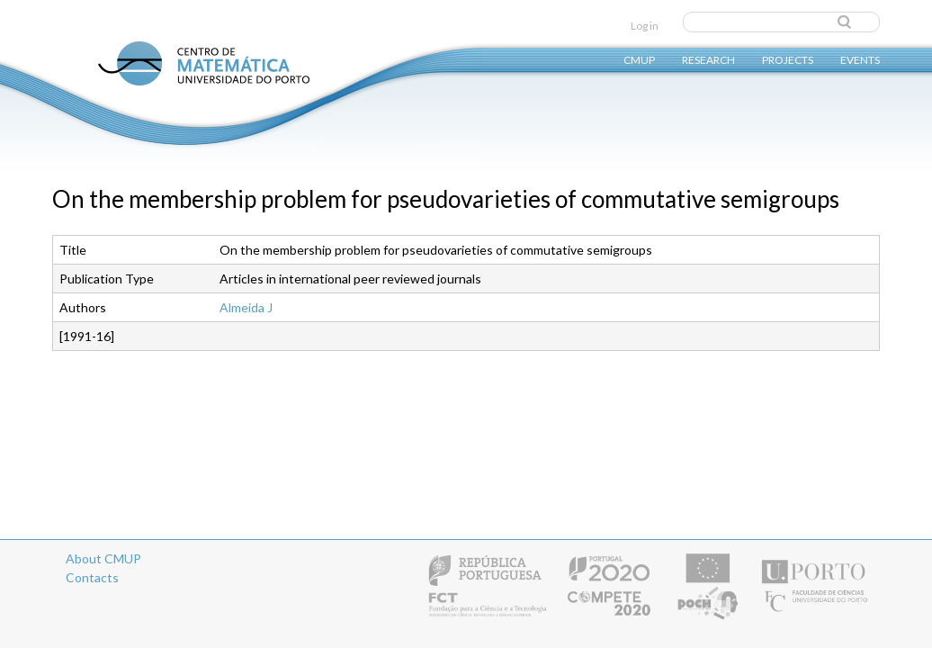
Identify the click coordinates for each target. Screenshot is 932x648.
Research (708, 59)
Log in (645, 25)
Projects (787, 59)
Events (860, 59)
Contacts (92, 577)
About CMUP (103, 558)
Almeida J (246, 307)
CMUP (639, 59)
